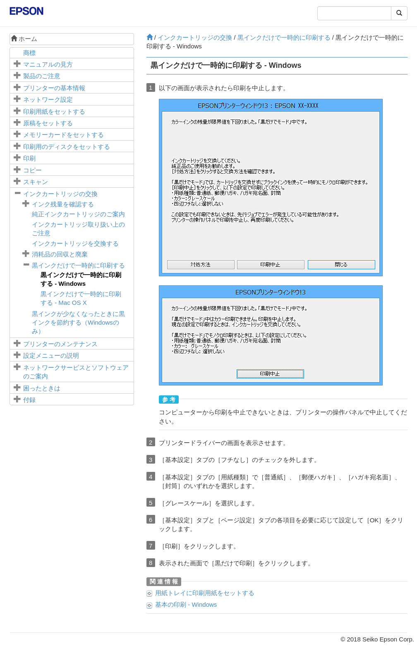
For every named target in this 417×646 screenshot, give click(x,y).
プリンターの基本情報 (54, 87)
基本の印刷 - (186, 604)
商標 (29, 52)
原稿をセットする (48, 123)
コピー (32, 170)
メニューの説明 (51, 355)
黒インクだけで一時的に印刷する (78, 265)
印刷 (29, 158)
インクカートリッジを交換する (75, 243)
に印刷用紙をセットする (204, 592)
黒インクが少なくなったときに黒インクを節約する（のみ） (78, 322)
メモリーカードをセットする (63, 134)
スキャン (35, 181)
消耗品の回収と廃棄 (60, 254)
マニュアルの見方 (48, 64)
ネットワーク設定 (48, 99)
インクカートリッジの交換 (60, 193)
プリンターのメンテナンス (60, 343)
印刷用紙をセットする (54, 111)
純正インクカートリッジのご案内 (78, 214)
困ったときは (41, 388)
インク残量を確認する (63, 204)
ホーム (24, 38)
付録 (29, 399)
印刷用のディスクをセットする (66, 146)
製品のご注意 (41, 75)
